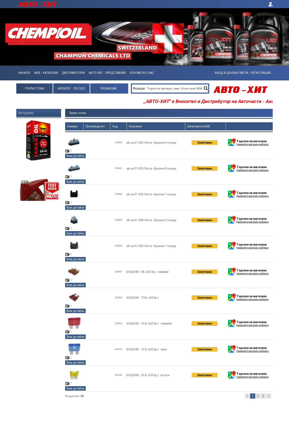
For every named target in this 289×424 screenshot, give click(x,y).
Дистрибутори (73, 72)
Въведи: (139, 88)
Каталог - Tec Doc (71, 88)
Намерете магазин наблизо (252, 144)
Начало (24, 72)
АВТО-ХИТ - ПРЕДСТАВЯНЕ (107, 72)
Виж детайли (75, 155)
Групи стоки (34, 88)
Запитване (204, 142)
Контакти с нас (142, 72)
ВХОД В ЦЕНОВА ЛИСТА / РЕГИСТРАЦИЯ (243, 72)
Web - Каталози (46, 72)
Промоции (108, 88)
